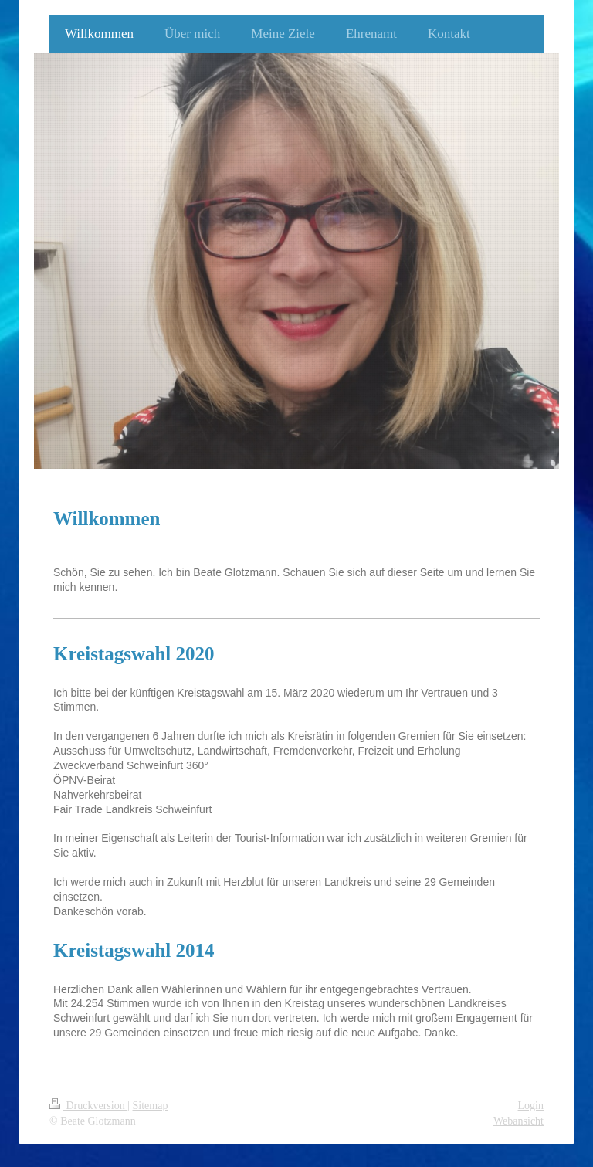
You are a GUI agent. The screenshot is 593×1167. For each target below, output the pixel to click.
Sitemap (150, 1105)
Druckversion (88, 1105)
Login (531, 1105)
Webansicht (518, 1121)
